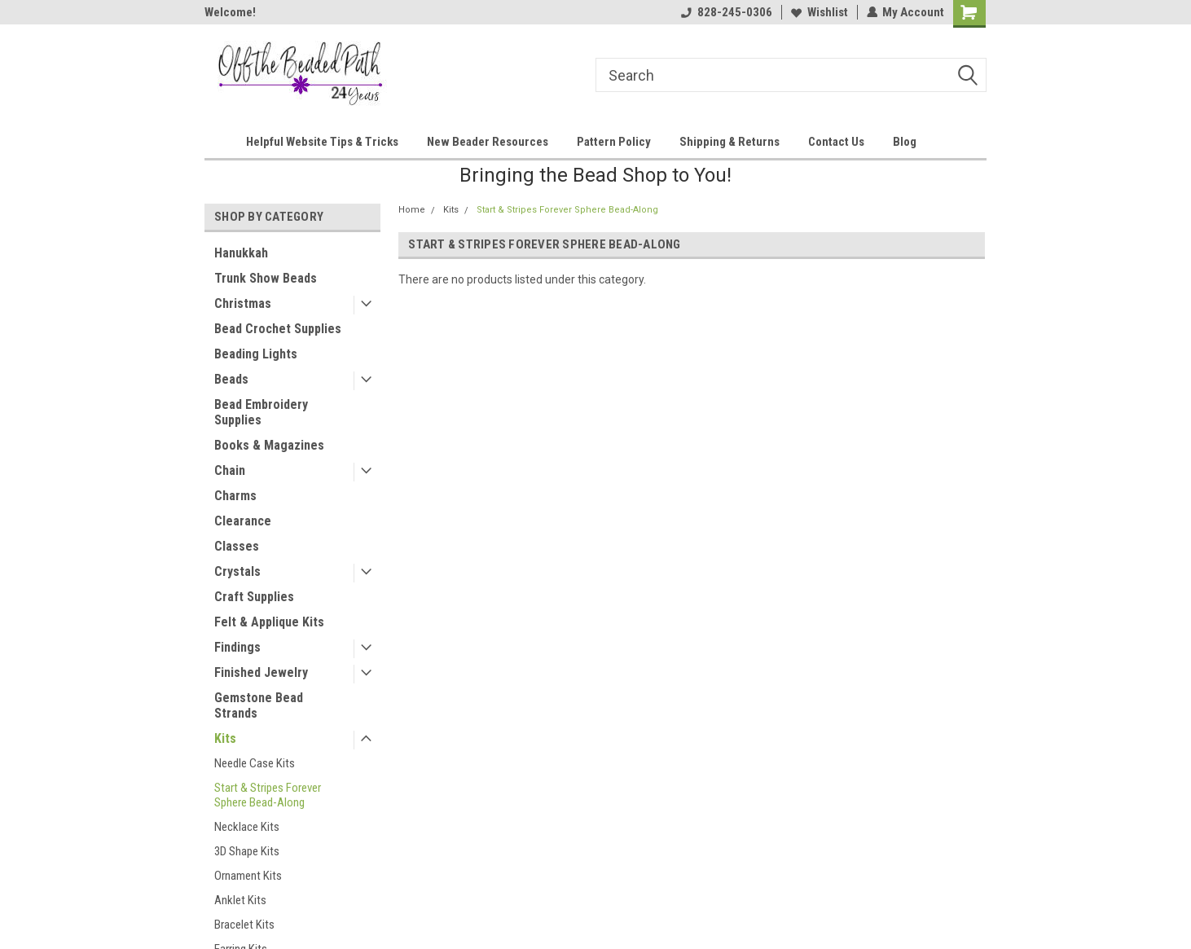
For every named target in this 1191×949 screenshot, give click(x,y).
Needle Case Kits (254, 763)
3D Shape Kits (246, 851)
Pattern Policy (614, 141)
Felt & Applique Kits (269, 622)
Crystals (237, 571)
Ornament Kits (248, 875)
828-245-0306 (725, 12)
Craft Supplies (254, 596)
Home (411, 209)
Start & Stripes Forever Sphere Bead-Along (267, 795)
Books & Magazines (269, 445)
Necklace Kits (246, 826)
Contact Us (836, 141)
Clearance (242, 521)
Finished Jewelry (261, 672)
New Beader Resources (487, 141)
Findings (237, 647)
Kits (225, 738)
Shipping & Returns (729, 141)
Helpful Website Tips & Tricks (322, 141)
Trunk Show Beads (265, 278)
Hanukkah (241, 253)
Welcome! (230, 12)
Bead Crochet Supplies (277, 328)
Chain (229, 470)
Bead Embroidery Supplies (261, 412)
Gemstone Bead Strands (258, 705)
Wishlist (818, 12)
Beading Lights (255, 354)
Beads (231, 379)
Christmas (242, 303)
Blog (904, 141)
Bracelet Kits (244, 924)
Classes (236, 546)
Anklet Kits (240, 900)
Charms (235, 495)
